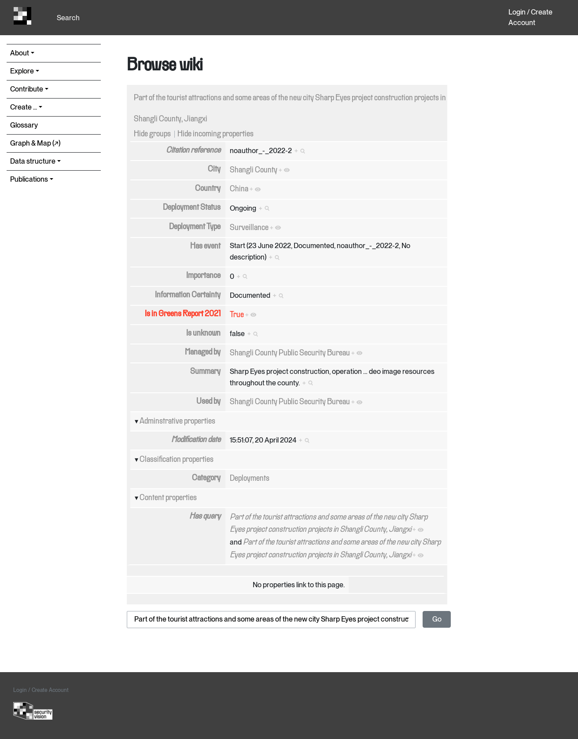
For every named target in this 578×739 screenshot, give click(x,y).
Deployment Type (195, 227)
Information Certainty (188, 295)
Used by (208, 402)
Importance (203, 276)
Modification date (196, 440)
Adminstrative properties (177, 421)
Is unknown (203, 333)
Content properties (168, 498)
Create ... (23, 107)
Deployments (249, 479)
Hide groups (152, 134)
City (214, 169)
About (19, 53)
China (239, 189)
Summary (205, 372)
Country (208, 189)
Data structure (32, 161)
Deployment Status (192, 208)
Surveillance (249, 228)
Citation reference (193, 150)
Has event (205, 246)
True (237, 315)
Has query (205, 516)
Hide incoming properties (215, 134)
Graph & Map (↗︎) (35, 143)
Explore (22, 71)
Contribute (26, 89)
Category (206, 478)
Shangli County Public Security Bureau (290, 353)
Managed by (203, 352)
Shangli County (253, 170)
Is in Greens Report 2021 (183, 314)
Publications (29, 179)
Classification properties (177, 460)
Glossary (24, 125)
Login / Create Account (530, 17)
